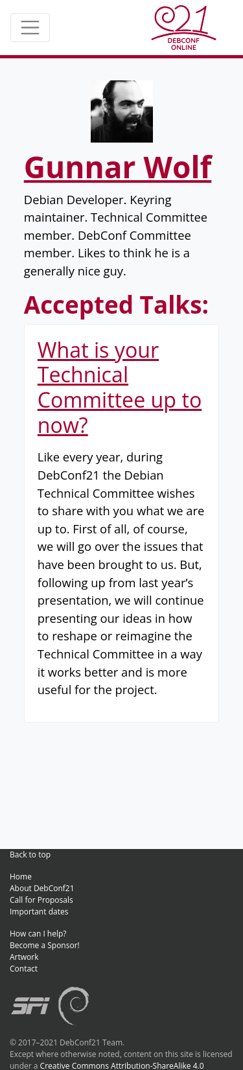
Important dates (39, 911)
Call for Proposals (41, 899)
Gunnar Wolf (117, 166)
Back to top (30, 854)
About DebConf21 (42, 888)
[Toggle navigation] (30, 27)
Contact (24, 968)
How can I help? (38, 933)
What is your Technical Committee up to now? (120, 387)
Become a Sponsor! (45, 945)
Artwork (24, 956)
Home (21, 876)
